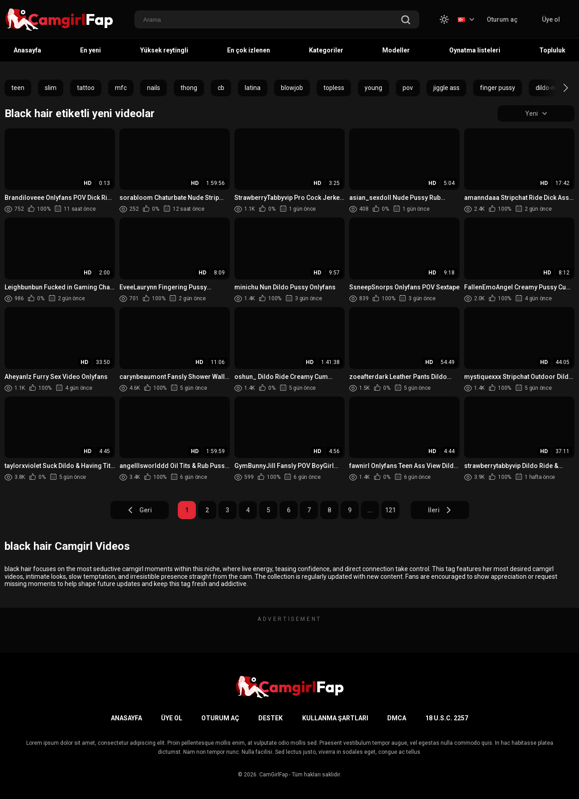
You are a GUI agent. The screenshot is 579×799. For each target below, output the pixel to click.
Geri (139, 510)
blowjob (292, 87)
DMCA (396, 718)
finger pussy (497, 87)
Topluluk (552, 50)
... (370, 510)
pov (408, 87)
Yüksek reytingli (164, 50)
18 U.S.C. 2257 (446, 718)
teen (17, 87)
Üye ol (551, 19)
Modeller (396, 50)
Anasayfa (27, 50)
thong (188, 87)
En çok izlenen (248, 50)
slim (51, 87)
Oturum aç (502, 19)
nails (153, 87)
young (373, 87)
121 (390, 510)
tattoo (86, 87)
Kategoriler (326, 50)
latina (253, 87)
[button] (557, 88)
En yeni (90, 50)
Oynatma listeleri (474, 50)
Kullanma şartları (335, 718)
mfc (121, 87)
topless (333, 87)
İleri (440, 510)
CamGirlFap (273, 774)
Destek (270, 718)
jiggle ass (446, 87)
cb (221, 87)
